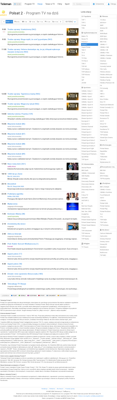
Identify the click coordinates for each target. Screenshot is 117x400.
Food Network (105, 195)
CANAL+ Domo (105, 189)
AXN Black (103, 33)
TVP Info (103, 159)
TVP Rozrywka (105, 178)
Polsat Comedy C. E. (107, 107)
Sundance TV (104, 129)
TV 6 (83, 55)
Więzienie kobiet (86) (16, 124)
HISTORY (85, 198)
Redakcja (44, 389)
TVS (83, 77)
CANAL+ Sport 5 (87, 107)
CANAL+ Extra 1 (87, 91)
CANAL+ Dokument (88, 173)
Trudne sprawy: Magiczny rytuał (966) (23, 104)
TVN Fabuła (104, 132)
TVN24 (102, 154)
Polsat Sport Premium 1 (90, 151)
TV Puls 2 (85, 61)
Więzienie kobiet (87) (16, 134)
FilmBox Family (105, 80)
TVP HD (84, 66)
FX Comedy (104, 88)
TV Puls (84, 58)
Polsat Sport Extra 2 (88, 140)
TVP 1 (83, 20)
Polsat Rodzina (105, 211)
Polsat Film (104, 110)
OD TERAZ (69, 22)
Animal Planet (86, 168)
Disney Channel (105, 239)
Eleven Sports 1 (87, 110)
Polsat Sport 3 (86, 135)
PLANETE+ (85, 214)
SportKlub (85, 157)
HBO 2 (102, 94)
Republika (103, 151)
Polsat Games (105, 206)
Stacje (40, 4)
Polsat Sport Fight (88, 148)
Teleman (5, 4)
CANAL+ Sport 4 (87, 105)
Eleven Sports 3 (87, 116)
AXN (101, 31)
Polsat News (104, 148)
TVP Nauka (85, 239)
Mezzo (102, 173)
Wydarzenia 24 (105, 162)
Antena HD (103, 28)
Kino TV (102, 102)
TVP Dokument (87, 230)
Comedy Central (105, 66)
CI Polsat (85, 178)
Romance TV (104, 118)
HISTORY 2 (85, 200)
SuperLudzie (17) (15, 254)
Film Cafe (103, 69)
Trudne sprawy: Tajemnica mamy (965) (24, 94)
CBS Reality (85, 176)
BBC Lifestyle (104, 187)
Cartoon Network (106, 233)
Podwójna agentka (15, 194)
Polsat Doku (86, 217)
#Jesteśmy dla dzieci (16, 224)
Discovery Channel (88, 181)
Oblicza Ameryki (14, 234)
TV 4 (83, 53)
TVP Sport (85, 159)
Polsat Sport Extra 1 (88, 137)
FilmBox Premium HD (107, 83)
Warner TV (103, 140)
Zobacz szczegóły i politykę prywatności (90, 396)
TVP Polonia (86, 74)
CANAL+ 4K (104, 50)
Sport (67, 4)
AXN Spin (103, 36)
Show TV (103, 124)
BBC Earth (85, 170)
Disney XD (103, 244)
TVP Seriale (104, 135)
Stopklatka (104, 126)
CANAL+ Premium (106, 55)
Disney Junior (104, 241)
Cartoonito (103, 236)
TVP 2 (83, 22)
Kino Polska (104, 99)
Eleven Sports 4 (87, 118)
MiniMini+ (103, 247)
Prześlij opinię (69, 389)
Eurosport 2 (86, 124)
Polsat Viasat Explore (89, 220)
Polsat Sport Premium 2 (90, 154)
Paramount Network (107, 105)
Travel (84, 228)
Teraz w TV (50, 4)
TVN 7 (84, 64)
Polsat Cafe (104, 203)
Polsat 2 (84, 44)
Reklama (52, 389)
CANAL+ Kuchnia (106, 192)
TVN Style (103, 220)
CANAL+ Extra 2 (87, 94)
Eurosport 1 (86, 121)
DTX (83, 192)
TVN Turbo (103, 222)
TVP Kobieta (104, 225)
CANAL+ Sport (87, 96)
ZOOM (84, 83)
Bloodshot (12, 184)
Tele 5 (84, 50)
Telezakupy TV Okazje (17, 284)
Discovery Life (86, 187)
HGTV (102, 198)
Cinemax (103, 61)
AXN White (103, 39)
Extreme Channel (87, 126)
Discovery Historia (88, 184)
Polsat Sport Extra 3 (88, 143)
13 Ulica (103, 20)
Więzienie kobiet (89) (16, 154)
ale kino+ (103, 22)
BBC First (103, 42)
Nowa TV (85, 39)
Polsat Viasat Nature (88, 225)
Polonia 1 (85, 42)
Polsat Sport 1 (86, 129)
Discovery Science (88, 189)
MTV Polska (104, 176)
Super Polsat (86, 47)
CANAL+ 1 (103, 44)
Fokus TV (85, 195)
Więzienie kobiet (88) (16, 144)
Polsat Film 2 (104, 113)
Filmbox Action (105, 72)
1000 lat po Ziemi (15, 174)
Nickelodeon (104, 250)
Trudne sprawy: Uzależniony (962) (22, 29)
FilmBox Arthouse (106, 74)
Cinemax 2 (103, 64)
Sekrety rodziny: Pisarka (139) (20, 114)
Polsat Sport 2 (86, 132)
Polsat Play (103, 209)
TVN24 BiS (103, 157)
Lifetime (103, 200)
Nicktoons (103, 252)
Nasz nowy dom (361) (17, 164)
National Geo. (86, 209)
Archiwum (60, 389)
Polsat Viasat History (89, 222)
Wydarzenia (12, 204)
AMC (101, 25)
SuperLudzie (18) (15, 264)
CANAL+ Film (104, 53)
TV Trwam (85, 247)
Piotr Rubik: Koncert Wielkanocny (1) (23, 244)
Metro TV (85, 36)
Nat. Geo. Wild (86, 211)
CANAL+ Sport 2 (87, 99)
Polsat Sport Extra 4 (88, 146)
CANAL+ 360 (104, 47)
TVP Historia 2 (86, 236)
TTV (101, 217)
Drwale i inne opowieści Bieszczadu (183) (25, 274)
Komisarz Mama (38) (16, 214)
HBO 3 (102, 96)
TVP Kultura (85, 69)
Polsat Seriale (104, 116)
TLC (101, 214)
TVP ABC (103, 255)
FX (101, 85)
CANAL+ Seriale (105, 58)
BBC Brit (103, 170)
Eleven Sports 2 (87, 113)
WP (83, 80)
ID (82, 203)
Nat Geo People (87, 206)
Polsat (84, 25)
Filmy (60, 4)
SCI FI (102, 121)
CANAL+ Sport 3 (87, 102)
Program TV (30, 4)
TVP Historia (86, 233)
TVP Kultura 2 (86, 72)
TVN (83, 28)
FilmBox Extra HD (106, 77)
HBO (101, 91)
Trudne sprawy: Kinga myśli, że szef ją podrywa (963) (30, 39)
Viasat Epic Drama (106, 137)
